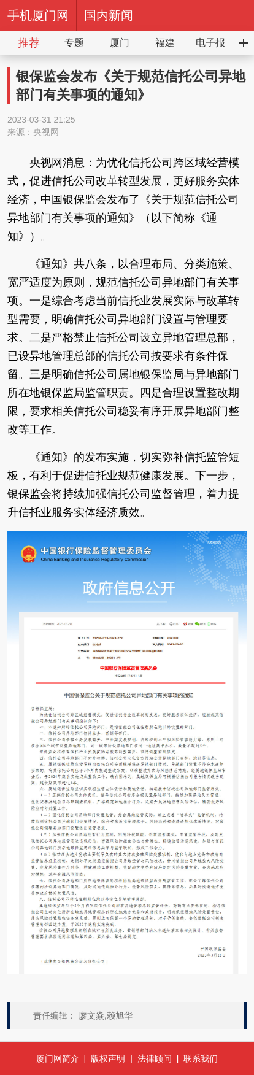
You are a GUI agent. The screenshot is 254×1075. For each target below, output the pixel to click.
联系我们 (200, 1058)
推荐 (29, 43)
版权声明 (108, 1058)
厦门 (119, 42)
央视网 (46, 132)
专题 (74, 42)
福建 (165, 42)
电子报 (210, 42)
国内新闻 (108, 15)
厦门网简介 (57, 1058)
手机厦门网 (38, 15)
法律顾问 (154, 1058)
